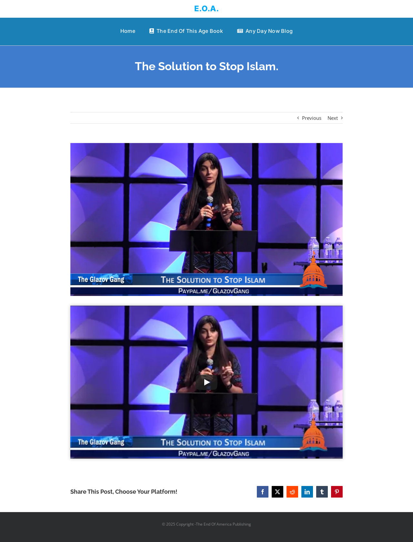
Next (332, 118)
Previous (311, 118)
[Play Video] (206, 382)
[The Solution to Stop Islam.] (206, 219)
